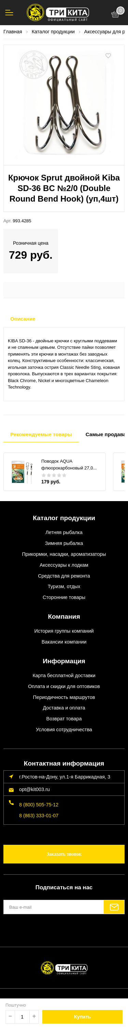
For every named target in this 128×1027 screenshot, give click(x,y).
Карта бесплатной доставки (63, 675)
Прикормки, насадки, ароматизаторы (64, 554)
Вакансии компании (64, 642)
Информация (64, 661)
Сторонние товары (64, 597)
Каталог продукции (64, 517)
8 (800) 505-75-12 (38, 804)
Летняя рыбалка (63, 532)
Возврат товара (64, 718)
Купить (82, 1017)
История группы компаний (64, 631)
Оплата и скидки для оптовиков (64, 686)
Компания (64, 616)
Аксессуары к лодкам (64, 565)
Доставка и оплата (64, 708)
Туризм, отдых (64, 586)
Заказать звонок (64, 854)
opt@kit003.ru (34, 789)
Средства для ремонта (64, 576)
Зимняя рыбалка (64, 543)
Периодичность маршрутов (64, 697)
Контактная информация (64, 763)
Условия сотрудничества (64, 729)
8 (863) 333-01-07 (38, 815)
